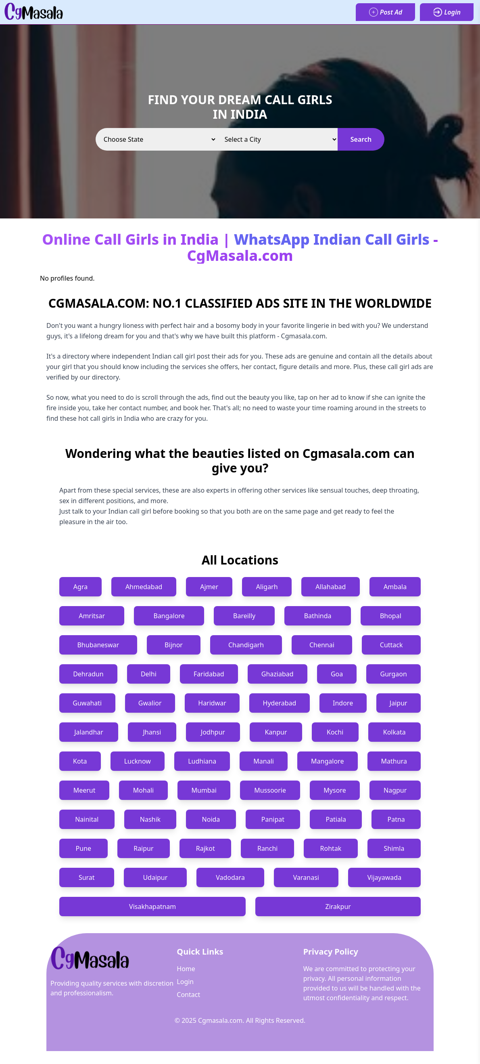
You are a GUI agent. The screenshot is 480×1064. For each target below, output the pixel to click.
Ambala (395, 586)
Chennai (321, 644)
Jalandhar (88, 732)
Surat (87, 877)
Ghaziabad (277, 673)
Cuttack (391, 644)
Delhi (149, 673)
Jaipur (398, 703)
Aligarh (267, 586)
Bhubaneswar (98, 644)
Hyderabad (279, 703)
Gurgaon (393, 673)
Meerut (84, 790)
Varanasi (306, 877)
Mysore (334, 790)
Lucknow (137, 761)
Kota (80, 761)
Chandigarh (246, 644)
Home (186, 968)
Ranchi (267, 848)
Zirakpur (338, 906)
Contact (188, 994)
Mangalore (327, 761)
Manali (263, 761)
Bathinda (318, 615)
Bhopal (390, 615)
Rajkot (205, 848)
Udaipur (155, 877)
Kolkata (394, 732)
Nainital (86, 819)
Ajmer (209, 586)
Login (185, 981)
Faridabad (209, 673)
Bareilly (244, 615)
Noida (211, 819)
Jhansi (152, 732)
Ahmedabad (144, 586)
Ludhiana (202, 761)
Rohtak (331, 848)
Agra (80, 586)
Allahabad (330, 586)
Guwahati (87, 703)
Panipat (272, 819)
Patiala (336, 819)
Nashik (150, 819)
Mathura (394, 761)
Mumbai (204, 790)
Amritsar (92, 615)
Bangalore (168, 615)
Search (361, 139)
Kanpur (276, 732)
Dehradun (88, 673)
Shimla (394, 848)
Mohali (143, 790)
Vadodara (230, 877)
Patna (396, 819)
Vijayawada (384, 877)
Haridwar (212, 703)
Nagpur (395, 790)
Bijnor (174, 644)
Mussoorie (270, 790)
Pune (83, 848)
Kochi (335, 732)
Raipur (143, 848)
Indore (343, 703)
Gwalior (150, 703)
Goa (337, 673)
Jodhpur (213, 732)
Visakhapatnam (152, 906)
